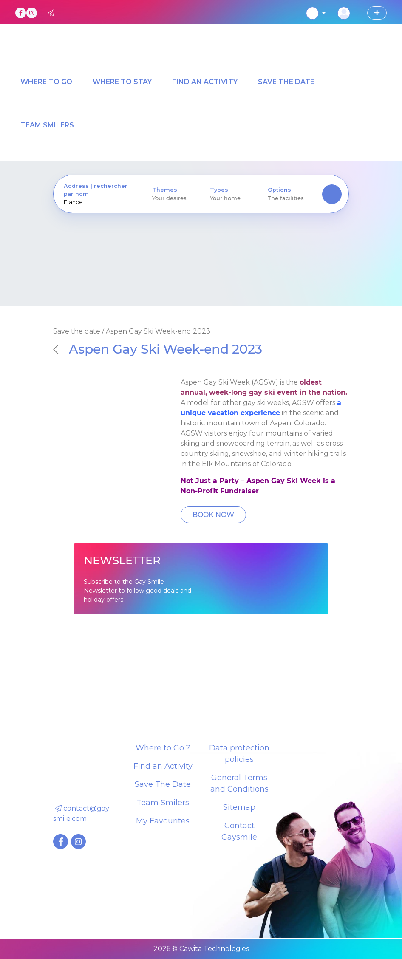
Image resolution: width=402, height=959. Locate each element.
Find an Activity (163, 766)
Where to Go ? (163, 747)
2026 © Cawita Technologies (201, 949)
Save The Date (163, 784)
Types (219, 190)
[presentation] (98, 202)
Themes (164, 190)
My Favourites (163, 821)
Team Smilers (162, 802)
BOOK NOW (213, 515)
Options (279, 190)
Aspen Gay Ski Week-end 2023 (157, 348)
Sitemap (239, 807)
